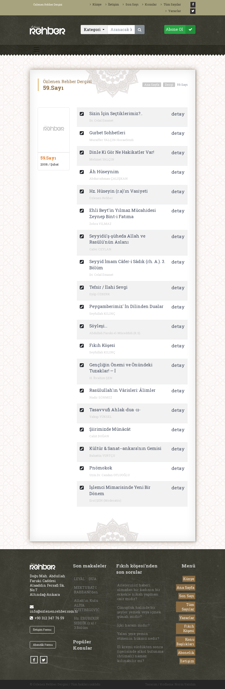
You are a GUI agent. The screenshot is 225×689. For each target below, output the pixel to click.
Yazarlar (173, 11)
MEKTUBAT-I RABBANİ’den (86, 589)
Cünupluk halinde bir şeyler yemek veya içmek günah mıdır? (139, 612)
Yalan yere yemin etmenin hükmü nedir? (138, 635)
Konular (149, 4)
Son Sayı (130, 4)
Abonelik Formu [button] (43, 644)
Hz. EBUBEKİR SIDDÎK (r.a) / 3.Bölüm (86, 623)
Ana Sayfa (151, 84)
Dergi (169, 84)
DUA (93, 579)
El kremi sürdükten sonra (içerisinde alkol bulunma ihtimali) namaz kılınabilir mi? (140, 654)
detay (178, 114)
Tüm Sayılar (171, 4)
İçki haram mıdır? (133, 625)
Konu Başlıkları (185, 641)
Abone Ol (180, 29)
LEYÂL (79, 579)
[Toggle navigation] (36, 49)
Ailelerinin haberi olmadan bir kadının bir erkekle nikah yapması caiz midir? (138, 592)
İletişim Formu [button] (42, 629)
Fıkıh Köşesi (188, 628)
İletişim (112, 4)
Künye (96, 4)
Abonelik (186, 652)
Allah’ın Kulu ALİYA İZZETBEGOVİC (86, 605)
